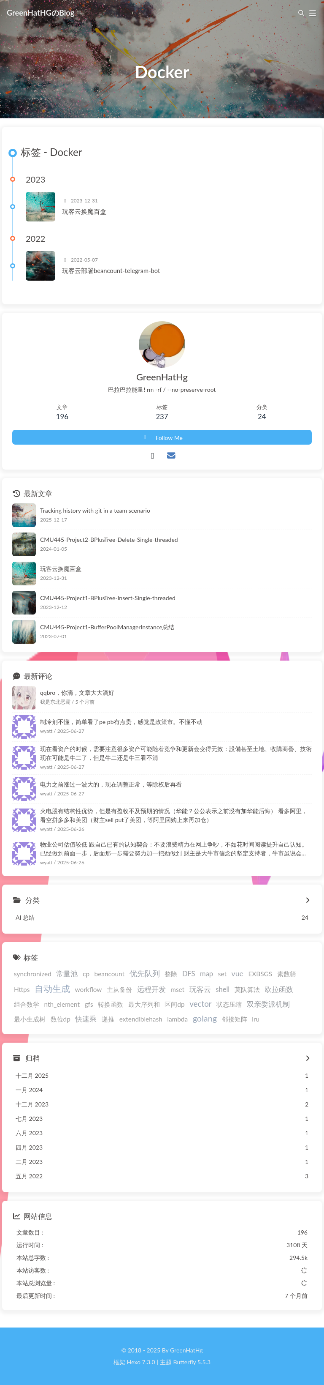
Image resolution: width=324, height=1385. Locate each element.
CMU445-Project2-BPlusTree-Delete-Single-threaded (109, 539)
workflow (88, 989)
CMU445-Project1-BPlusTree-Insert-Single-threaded (108, 597)
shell (223, 989)
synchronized (32, 974)
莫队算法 (247, 989)
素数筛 (286, 974)
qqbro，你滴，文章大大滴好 (77, 692)
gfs (89, 1004)
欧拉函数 (279, 989)
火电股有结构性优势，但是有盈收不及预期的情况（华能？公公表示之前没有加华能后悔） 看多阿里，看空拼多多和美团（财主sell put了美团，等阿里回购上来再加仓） (174, 815)
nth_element (62, 1004)
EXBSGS (260, 974)
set (222, 974)
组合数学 (26, 1004)
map (206, 974)
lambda (177, 1019)
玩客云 (200, 989)
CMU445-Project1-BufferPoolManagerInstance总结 (107, 627)
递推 (108, 1019)
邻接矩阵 (234, 1019)
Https (22, 989)
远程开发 (151, 989)
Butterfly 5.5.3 (192, 1362)
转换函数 (110, 1004)
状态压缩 (229, 1004)
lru (255, 1019)
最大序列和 (144, 1004)
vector (200, 1003)
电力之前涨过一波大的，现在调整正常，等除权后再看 (111, 784)
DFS (188, 974)
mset (177, 989)
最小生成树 (30, 1019)
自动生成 (52, 988)
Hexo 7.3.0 (141, 1362)
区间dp (174, 1004)
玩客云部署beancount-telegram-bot (111, 270)
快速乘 (86, 1019)
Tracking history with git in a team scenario (95, 510)
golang (205, 1018)
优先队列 (145, 973)
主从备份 (119, 989)
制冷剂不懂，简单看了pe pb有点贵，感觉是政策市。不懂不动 (121, 721)
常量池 (67, 974)
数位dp (60, 1019)
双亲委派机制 (268, 1004)
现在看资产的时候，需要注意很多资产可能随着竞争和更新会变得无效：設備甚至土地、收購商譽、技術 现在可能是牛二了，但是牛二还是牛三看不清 (176, 753)
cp (86, 974)
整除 (171, 974)
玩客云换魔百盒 (84, 211)
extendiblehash (140, 1019)
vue (237, 973)
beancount (109, 974)
